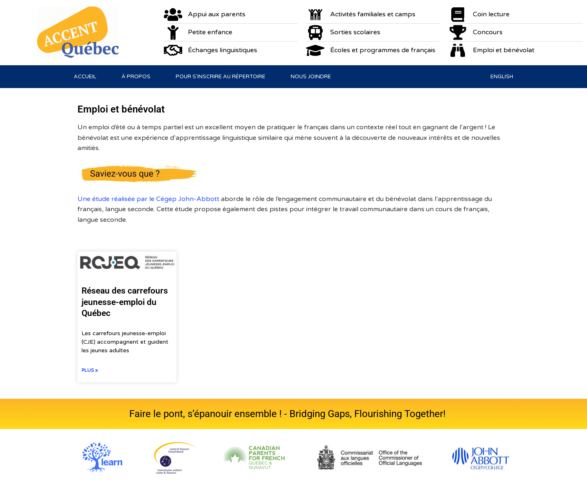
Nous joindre (311, 76)
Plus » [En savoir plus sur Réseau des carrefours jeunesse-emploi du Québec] (90, 370)
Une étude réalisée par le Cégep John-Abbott (149, 199)
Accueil (85, 76)
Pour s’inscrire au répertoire (220, 76)
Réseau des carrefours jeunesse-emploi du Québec (125, 302)
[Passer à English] (502, 76)
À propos (135, 76)
